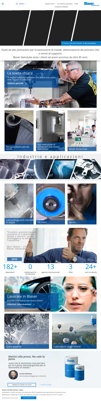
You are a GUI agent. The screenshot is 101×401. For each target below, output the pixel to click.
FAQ (76, 4)
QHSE (14, 259)
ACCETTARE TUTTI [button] (28, 398)
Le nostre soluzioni (64, 4)
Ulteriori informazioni (19, 304)
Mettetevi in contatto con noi (20, 385)
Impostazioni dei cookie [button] (10, 398)
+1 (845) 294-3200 (45, 385)
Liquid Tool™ (50, 4)
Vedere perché (15, 83)
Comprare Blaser (61, 7)
